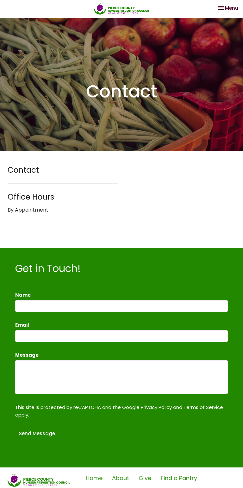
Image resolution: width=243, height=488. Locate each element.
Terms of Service (203, 407)
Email (22, 325)
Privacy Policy (156, 407)
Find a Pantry (179, 478)
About (120, 478)
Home (94, 478)
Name (23, 295)
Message (27, 355)
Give (145, 478)
